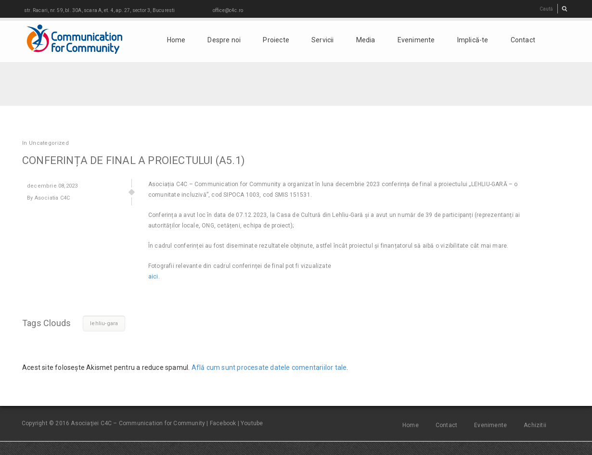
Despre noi (224, 40)
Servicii (322, 40)
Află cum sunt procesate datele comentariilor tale (269, 367)
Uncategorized (49, 143)
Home (176, 40)
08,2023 (52, 186)
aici (153, 276)
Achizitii (535, 425)
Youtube (252, 423)
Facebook (223, 423)
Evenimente (416, 40)
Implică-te (473, 40)
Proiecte (276, 40)
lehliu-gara (104, 323)
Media (365, 40)
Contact (523, 40)
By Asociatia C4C (48, 198)
